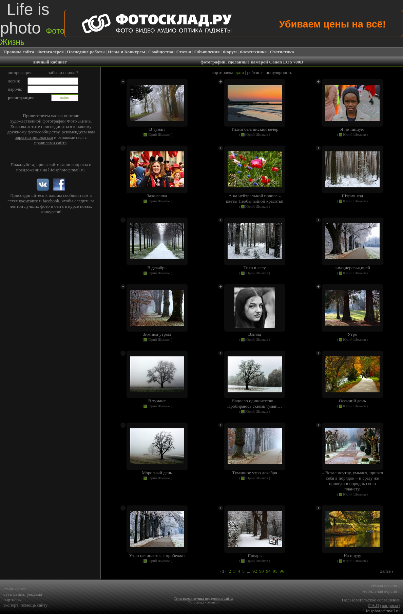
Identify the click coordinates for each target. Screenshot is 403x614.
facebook (51, 200)
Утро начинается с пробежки (157, 555)
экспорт (10, 605)
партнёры (12, 599)
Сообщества (160, 51)
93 (261, 571)
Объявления (207, 51)
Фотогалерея (50, 51)
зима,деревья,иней (352, 267)
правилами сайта (50, 142)
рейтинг (254, 72)
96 (282, 571)
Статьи (183, 51)
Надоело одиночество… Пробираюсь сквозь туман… (254, 403)
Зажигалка (157, 195)
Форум (230, 51)
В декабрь (157, 267)
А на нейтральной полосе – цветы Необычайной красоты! (255, 198)
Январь (255, 555)
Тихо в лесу (255, 267)
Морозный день (157, 472)
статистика (13, 594)
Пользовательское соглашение (371, 599)
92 (254, 571)
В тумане (157, 400)
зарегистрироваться (34, 137)
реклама (34, 594)
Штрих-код (352, 195)
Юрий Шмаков (159, 134)
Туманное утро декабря (254, 472)
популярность (279, 72)
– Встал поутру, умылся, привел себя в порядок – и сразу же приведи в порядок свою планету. (352, 480)
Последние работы (86, 51)
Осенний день (352, 400)
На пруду (352, 555)
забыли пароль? (63, 72)
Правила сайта (18, 51)
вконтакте (28, 200)
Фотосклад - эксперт (203, 602)
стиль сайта (14, 588)
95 (275, 571)
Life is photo (32, 23)
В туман (157, 129)
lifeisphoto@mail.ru (66, 169)
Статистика (282, 51)
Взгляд (254, 334)
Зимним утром (157, 334)
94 (268, 571)
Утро (352, 334)
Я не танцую (352, 129)
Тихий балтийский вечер (255, 129)
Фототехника (253, 51)
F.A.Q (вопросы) (384, 605)
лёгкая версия (385, 585)
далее (386, 571)
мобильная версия (381, 591)
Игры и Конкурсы (126, 51)
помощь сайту (34, 605)
